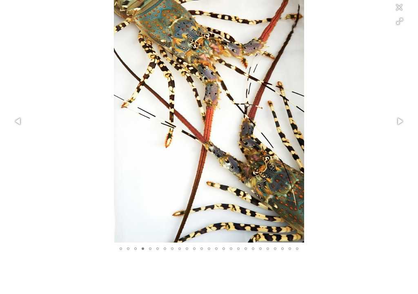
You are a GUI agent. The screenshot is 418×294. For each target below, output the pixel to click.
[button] (399, 21)
